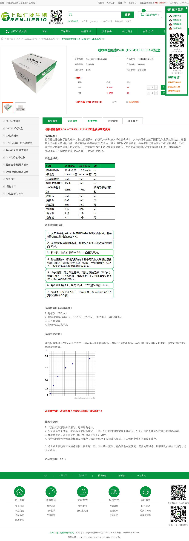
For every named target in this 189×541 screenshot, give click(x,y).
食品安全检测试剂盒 (17, 150)
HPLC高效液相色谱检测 (19, 143)
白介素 (84, 21)
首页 (44, 31)
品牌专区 (86, 31)
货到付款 (114, 515)
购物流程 (51, 506)
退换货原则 (145, 510)
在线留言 (51, 515)
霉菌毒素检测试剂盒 (17, 164)
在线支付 (82, 506)
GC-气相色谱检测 (15, 157)
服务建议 (133, 121)
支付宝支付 (82, 510)
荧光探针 (11, 179)
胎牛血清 (119, 21)
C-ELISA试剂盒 (14, 128)
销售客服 (177, 16)
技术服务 (107, 31)
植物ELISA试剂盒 (50, 39)
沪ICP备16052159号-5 (111, 537)
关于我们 (19, 506)
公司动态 (19, 515)
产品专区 (65, 31)
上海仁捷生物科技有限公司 (62, 532)
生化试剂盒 (12, 135)
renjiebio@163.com (131, 532)
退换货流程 (145, 515)
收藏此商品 (134, 102)
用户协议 (51, 510)
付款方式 (148, 31)
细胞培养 (11, 186)
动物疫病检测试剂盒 (17, 172)
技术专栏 (19, 520)
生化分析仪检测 (14, 193)
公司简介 (127, 31)
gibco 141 (94, 21)
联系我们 (19, 510)
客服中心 (132, 3)
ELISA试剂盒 (106, 21)
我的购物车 (151, 14)
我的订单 (122, 3)
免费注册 (110, 3)
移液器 (129, 21)
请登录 (101, 3)
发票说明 (114, 506)
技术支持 (177, 28)
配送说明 (114, 510)
